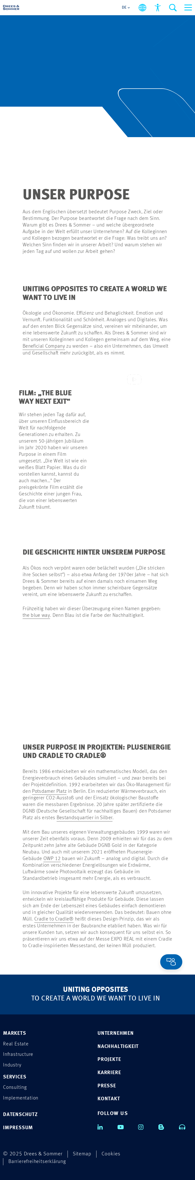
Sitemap (82, 1153)
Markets (15, 1032)
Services (15, 1076)
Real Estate (16, 1043)
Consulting (15, 1087)
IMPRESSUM (18, 1127)
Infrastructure (18, 1054)
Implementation (21, 1098)
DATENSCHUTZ (21, 1114)
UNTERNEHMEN (116, 1032)
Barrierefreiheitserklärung (38, 1161)
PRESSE (107, 1085)
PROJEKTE (110, 1059)
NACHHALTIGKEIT (119, 1045)
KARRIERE (110, 1072)
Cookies (111, 1153)
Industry (12, 1064)
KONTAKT (109, 1098)
